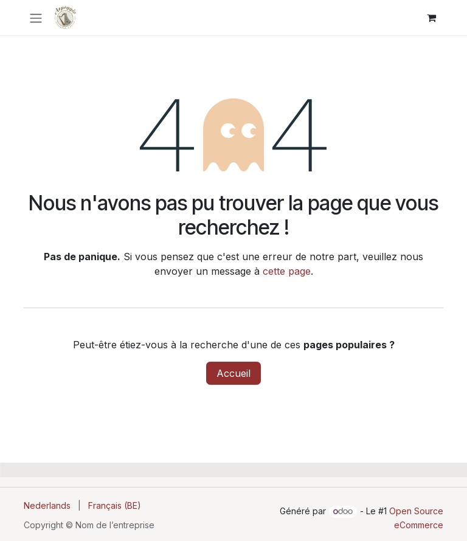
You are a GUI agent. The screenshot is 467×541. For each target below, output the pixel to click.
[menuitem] (47, 505)
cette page (287, 271)
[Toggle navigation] (36, 17)
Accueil (233, 373)
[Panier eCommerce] (431, 17)
